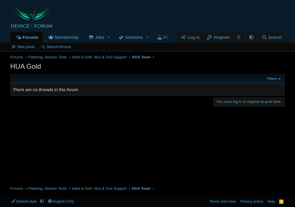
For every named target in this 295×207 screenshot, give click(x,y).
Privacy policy (251, 201)
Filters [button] (272, 78)
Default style (25, 201)
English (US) (61, 201)
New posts (26, 47)
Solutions (134, 37)
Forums (30, 37)
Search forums (59, 47)
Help (271, 201)
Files (168, 37)
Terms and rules (222, 201)
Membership (67, 37)
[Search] (271, 37)
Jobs (99, 37)
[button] (109, 37)
